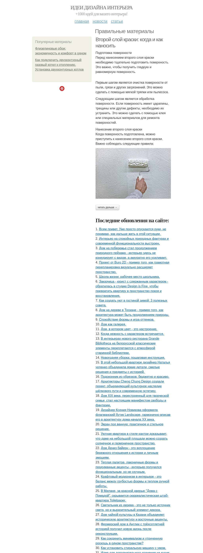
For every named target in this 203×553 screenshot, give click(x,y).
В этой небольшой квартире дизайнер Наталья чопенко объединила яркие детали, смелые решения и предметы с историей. (133, 367)
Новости (100, 21)
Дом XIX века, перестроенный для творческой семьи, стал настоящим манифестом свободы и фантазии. (132, 400)
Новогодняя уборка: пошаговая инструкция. (133, 357)
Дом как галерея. (113, 324)
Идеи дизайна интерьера (102, 8)
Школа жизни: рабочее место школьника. (129, 276)
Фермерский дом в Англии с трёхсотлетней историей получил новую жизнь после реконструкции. (130, 528)
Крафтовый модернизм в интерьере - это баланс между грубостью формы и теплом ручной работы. (132, 481)
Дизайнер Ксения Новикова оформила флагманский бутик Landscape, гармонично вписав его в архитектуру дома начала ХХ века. (133, 414)
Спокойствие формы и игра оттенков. (126, 319)
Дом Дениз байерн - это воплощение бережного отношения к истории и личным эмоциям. (127, 452)
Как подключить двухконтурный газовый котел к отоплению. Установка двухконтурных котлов (59, 64)
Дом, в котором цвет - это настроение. (129, 329)
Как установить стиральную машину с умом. (133, 548)
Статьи (117, 21)
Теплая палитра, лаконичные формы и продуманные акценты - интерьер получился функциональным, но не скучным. (128, 467)
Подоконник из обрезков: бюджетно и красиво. (135, 376)
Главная (82, 21)
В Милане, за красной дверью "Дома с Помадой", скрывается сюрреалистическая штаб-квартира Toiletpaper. (132, 495)
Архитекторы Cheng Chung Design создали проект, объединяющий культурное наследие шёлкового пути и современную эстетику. (130, 386)
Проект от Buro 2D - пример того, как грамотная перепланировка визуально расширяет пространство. (132, 267)
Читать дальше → (107, 207)
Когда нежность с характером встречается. (132, 333)
